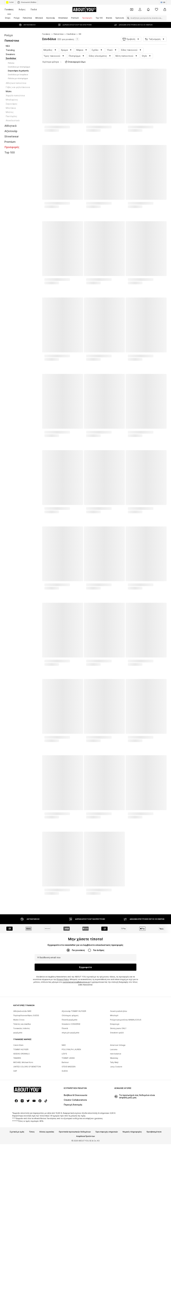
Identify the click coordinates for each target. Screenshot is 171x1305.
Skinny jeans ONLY (118, 1110)
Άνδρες (22, 9)
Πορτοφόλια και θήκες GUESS (26, 1097)
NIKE (64, 1127)
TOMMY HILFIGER (20, 1131)
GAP (15, 1153)
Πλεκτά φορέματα (69, 1102)
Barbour (65, 1144)
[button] (131, 33)
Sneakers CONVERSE (71, 1106)
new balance (115, 1136)
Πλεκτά (65, 1110)
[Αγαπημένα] (156, 9)
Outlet (10, 2)
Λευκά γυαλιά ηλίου (118, 1093)
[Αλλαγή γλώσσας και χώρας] (162, 2)
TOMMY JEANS (68, 1140)
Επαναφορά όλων (75, 56)
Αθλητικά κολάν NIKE (22, 1093)
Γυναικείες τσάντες (21, 1110)
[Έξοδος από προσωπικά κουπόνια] (131, 9)
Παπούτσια (59, 28)
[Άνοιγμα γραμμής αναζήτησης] (127, 18)
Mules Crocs (18, 1102)
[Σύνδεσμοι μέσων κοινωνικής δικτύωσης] (16, 1274)
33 (80, 28)
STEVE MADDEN (68, 1149)
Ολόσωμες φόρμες (70, 1097)
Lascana (113, 1131)
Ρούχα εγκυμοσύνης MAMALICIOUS (125, 1102)
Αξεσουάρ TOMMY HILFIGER (74, 1093)
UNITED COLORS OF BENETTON (27, 1149)
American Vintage (117, 1127)
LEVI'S (64, 1136)
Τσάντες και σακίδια (22, 1106)
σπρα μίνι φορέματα (70, 1115)
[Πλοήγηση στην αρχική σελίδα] (84, 9)
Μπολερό (114, 1097)
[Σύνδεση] (140, 9)
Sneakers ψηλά (117, 1115)
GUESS (65, 1153)
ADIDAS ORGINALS (21, 1136)
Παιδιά (34, 9)
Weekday (114, 1140)
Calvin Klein (18, 1127)
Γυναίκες (9, 9)
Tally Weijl (114, 1144)
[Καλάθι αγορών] (165, 9)
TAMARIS (17, 1140)
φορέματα (17, 1115)
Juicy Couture (116, 1149)
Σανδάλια (71, 28)
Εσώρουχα (114, 1106)
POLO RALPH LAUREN (71, 1131)
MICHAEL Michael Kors (23, 1144)
